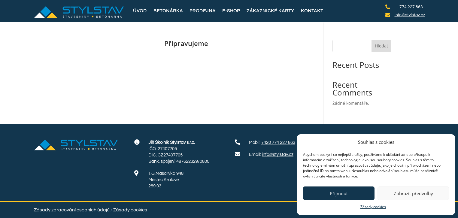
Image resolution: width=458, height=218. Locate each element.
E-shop (231, 11)
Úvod (140, 11)
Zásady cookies (373, 206)
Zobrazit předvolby (413, 193)
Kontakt (312, 11)
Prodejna (203, 11)
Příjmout (339, 193)
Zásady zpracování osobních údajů (72, 209)
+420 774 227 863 (278, 142)
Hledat (381, 46)
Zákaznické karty (270, 11)
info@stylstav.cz (277, 154)
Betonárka (168, 11)
